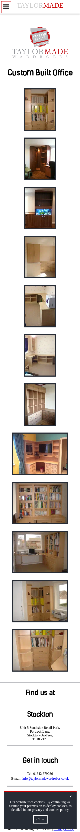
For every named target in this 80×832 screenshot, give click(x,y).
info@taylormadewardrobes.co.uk (45, 778)
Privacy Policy (64, 829)
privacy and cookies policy (50, 809)
